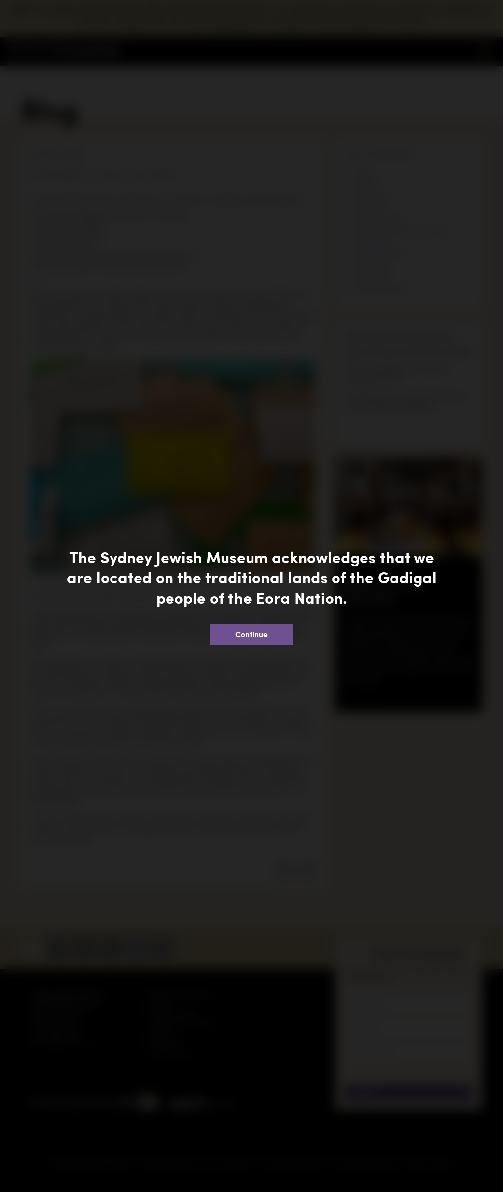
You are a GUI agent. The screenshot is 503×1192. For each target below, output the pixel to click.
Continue (251, 634)
